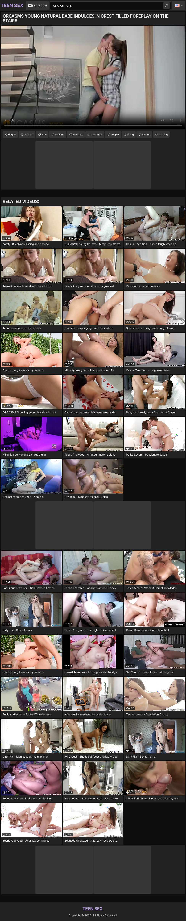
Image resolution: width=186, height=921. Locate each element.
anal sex (77, 134)
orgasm (28, 134)
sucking (59, 134)
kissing (146, 134)
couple (115, 134)
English (178, 5)
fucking (163, 134)
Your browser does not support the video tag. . (93, 77)
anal (44, 134)
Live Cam (40, 5)
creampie (96, 134)
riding (130, 134)
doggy (12, 134)
